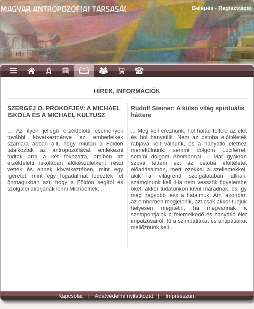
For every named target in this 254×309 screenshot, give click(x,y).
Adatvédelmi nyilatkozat (124, 296)
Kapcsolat (70, 296)
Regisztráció (234, 8)
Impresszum (180, 296)
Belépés (202, 8)
